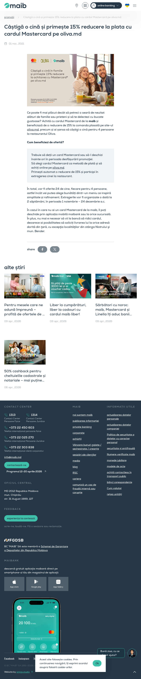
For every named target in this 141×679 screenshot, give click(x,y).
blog (75, 466)
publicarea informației (86, 420)
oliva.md (33, 129)
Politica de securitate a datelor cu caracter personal (120, 438)
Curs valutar (114, 488)
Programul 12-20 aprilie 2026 (24, 471)
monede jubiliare (117, 460)
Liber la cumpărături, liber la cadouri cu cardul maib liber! (68, 309)
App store (14, 587)
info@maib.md (12, 457)
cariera (77, 478)
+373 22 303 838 (21, 447)
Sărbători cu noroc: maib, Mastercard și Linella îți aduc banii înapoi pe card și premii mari (115, 314)
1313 (12, 415)
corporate (78, 432)
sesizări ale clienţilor (84, 454)
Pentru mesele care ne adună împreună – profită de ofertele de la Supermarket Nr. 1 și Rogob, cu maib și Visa (25, 314)
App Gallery (58, 587)
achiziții (77, 438)
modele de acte (116, 466)
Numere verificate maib (121, 454)
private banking (82, 426)
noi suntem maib (83, 414)
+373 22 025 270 (21, 437)
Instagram (24, 658)
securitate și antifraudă (121, 448)
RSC (75, 472)
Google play (36, 587)
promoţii (9, 17)
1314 (34, 415)
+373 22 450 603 (21, 427)
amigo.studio (23, 672)
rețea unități (114, 494)
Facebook (9, 658)
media (76, 460)
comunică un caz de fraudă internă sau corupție (84, 488)
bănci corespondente (119, 482)
